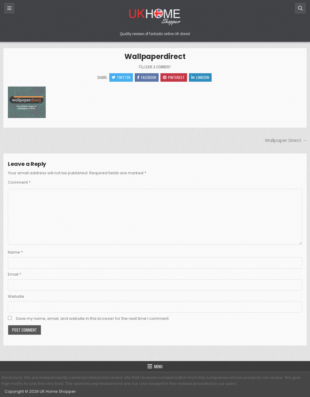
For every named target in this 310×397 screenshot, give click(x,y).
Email (14, 274)
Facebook (146, 77)
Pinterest (174, 77)
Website (16, 296)
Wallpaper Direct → (286, 140)
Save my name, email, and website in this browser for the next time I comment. (93, 318)
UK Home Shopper (58, 391)
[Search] (300, 8)
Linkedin (200, 77)
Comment (19, 182)
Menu (158, 366)
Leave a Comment (157, 67)
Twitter (121, 77)
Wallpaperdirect (154, 56)
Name (15, 252)
